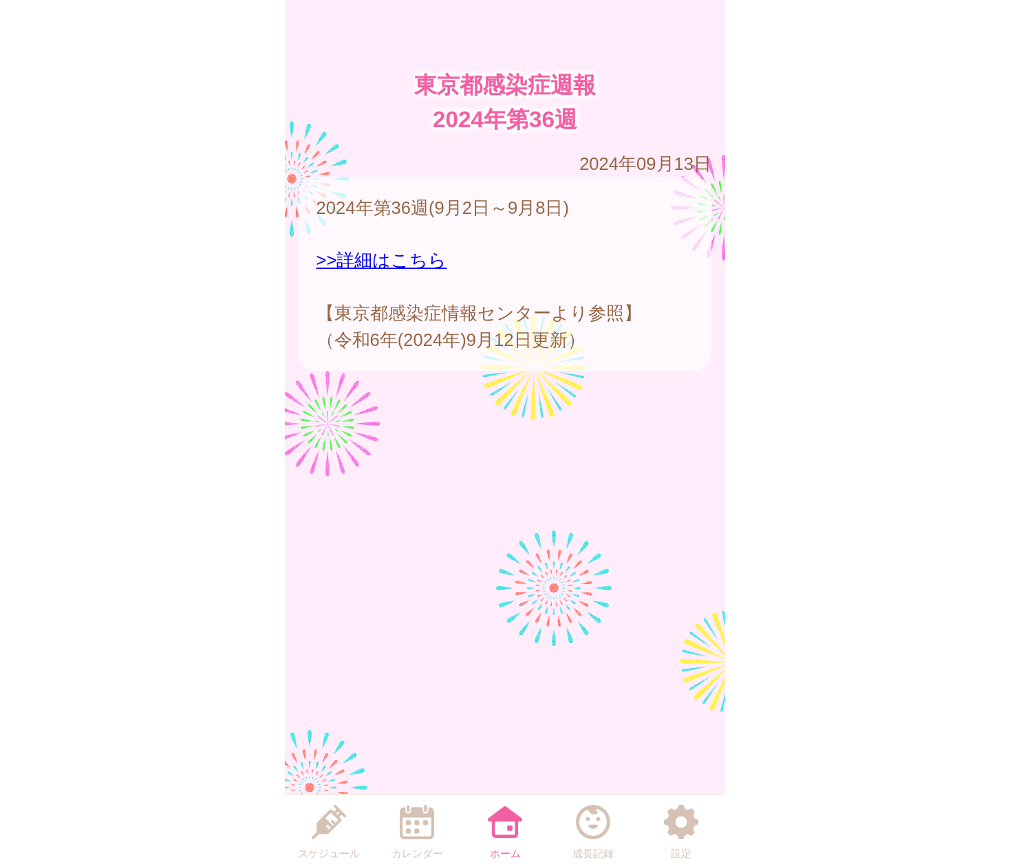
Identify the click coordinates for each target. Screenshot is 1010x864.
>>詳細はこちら (381, 260)
